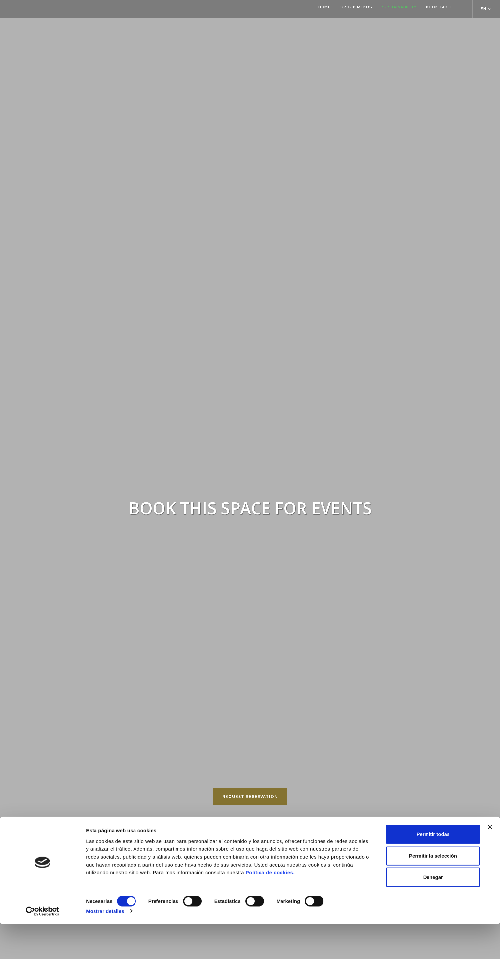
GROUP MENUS (353, 9)
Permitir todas (432, 869)
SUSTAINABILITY (397, 9)
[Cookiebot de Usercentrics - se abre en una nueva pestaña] (42, 946)
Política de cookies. (270, 907)
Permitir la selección (433, 890)
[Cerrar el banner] (490, 862)
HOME (320, 9)
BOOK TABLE (438, 9)
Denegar (433, 912)
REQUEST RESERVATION (250, 796)
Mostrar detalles (105, 946)
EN (483, 9)
